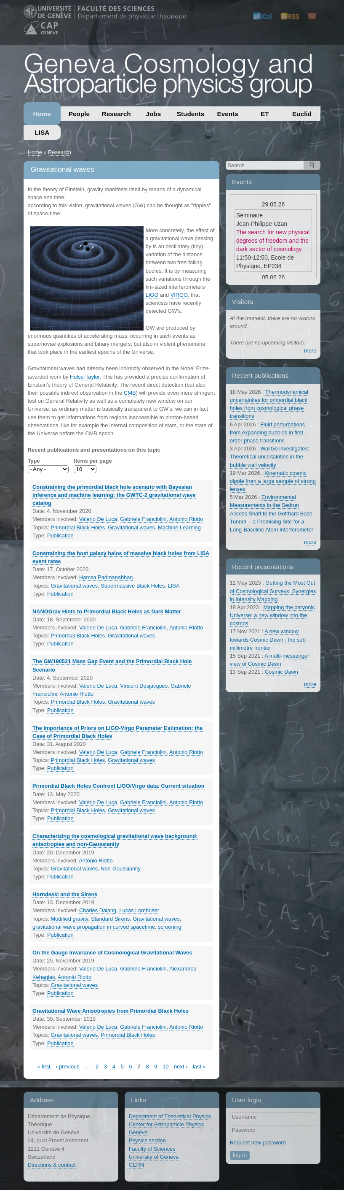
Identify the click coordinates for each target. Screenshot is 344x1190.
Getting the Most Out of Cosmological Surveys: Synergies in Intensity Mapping (273, 591)
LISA (42, 132)
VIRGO (179, 295)
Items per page (93, 461)
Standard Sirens (110, 919)
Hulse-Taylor (84, 377)
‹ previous (67, 1066)
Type (34, 461)
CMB (130, 393)
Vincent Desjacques (144, 686)
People (79, 113)
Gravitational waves (131, 527)
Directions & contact (52, 1165)
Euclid (302, 113)
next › (180, 1066)
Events (227, 113)
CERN (136, 1165)
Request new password (258, 1142)
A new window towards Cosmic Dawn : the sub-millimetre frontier (268, 639)
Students (191, 113)
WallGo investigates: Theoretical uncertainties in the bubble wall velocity (269, 456)
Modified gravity (69, 919)
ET (265, 113)
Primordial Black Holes (78, 527)
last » (199, 1066)
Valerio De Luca (98, 519)
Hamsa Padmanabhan (106, 577)
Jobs (153, 113)
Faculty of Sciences (152, 1149)
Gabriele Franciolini (143, 519)
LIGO (152, 295)
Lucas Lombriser (139, 910)
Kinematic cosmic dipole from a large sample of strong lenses (273, 481)
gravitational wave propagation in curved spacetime (93, 927)
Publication (60, 535)
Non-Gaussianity (121, 868)
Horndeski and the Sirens (64, 894)
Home (42, 113)
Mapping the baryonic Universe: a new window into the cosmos (272, 615)
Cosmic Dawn (281, 672)
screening (169, 927)
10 (165, 1066)
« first (43, 1066)
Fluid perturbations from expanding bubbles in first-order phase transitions (267, 432)
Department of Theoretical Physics (170, 1116)
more (310, 350)
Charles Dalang (97, 910)
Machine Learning (179, 527)
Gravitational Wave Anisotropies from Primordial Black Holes (110, 1011)
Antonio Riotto (186, 519)
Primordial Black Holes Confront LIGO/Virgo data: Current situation (118, 786)
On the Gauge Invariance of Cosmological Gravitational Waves (112, 952)
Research (116, 113)
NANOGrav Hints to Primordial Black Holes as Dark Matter (106, 611)
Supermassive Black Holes (133, 586)
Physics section (147, 1140)
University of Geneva (154, 1157)
